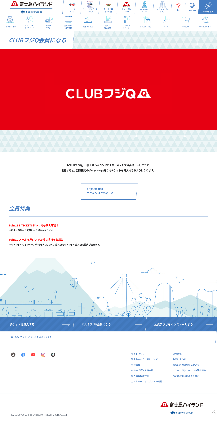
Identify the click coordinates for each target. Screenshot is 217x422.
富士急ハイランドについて (144, 359)
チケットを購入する (22, 324)
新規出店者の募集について (186, 364)
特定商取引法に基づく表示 (186, 375)
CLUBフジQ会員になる (96, 324)
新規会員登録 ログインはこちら (99, 191)
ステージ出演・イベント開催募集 (189, 370)
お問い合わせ (179, 359)
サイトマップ (137, 353)
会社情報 (135, 364)
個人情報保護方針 (140, 375)
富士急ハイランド (19, 337)
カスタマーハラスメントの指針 (146, 381)
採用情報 (177, 353)
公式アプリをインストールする (173, 324)
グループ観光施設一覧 (142, 370)
